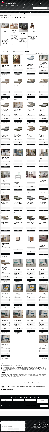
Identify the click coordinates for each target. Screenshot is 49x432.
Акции (13, 7)
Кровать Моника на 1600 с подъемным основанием (43, 63)
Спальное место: (17, 273)
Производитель (15, 49)
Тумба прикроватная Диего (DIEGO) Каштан (18, 66)
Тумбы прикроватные (23, 34)
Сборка (24, 7)
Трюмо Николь (30, 179)
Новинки (2, 7)
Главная (1, 15)
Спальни (1, 382)
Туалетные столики (32, 32)
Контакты (30, 7)
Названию (45, 53)
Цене (41, 53)
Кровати (14, 30)
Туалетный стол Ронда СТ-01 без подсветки (4, 180)
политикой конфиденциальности (10, 426)
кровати (37, 374)
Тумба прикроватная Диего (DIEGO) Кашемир (5, 66)
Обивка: (28, 67)
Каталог (8, 7)
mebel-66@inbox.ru (29, 2)
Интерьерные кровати (5, 30)
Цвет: (2, 160)
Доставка (19, 7)
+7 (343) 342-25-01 (29, 3)
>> (15, 363)
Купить (5, 72)
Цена (1, 51)
